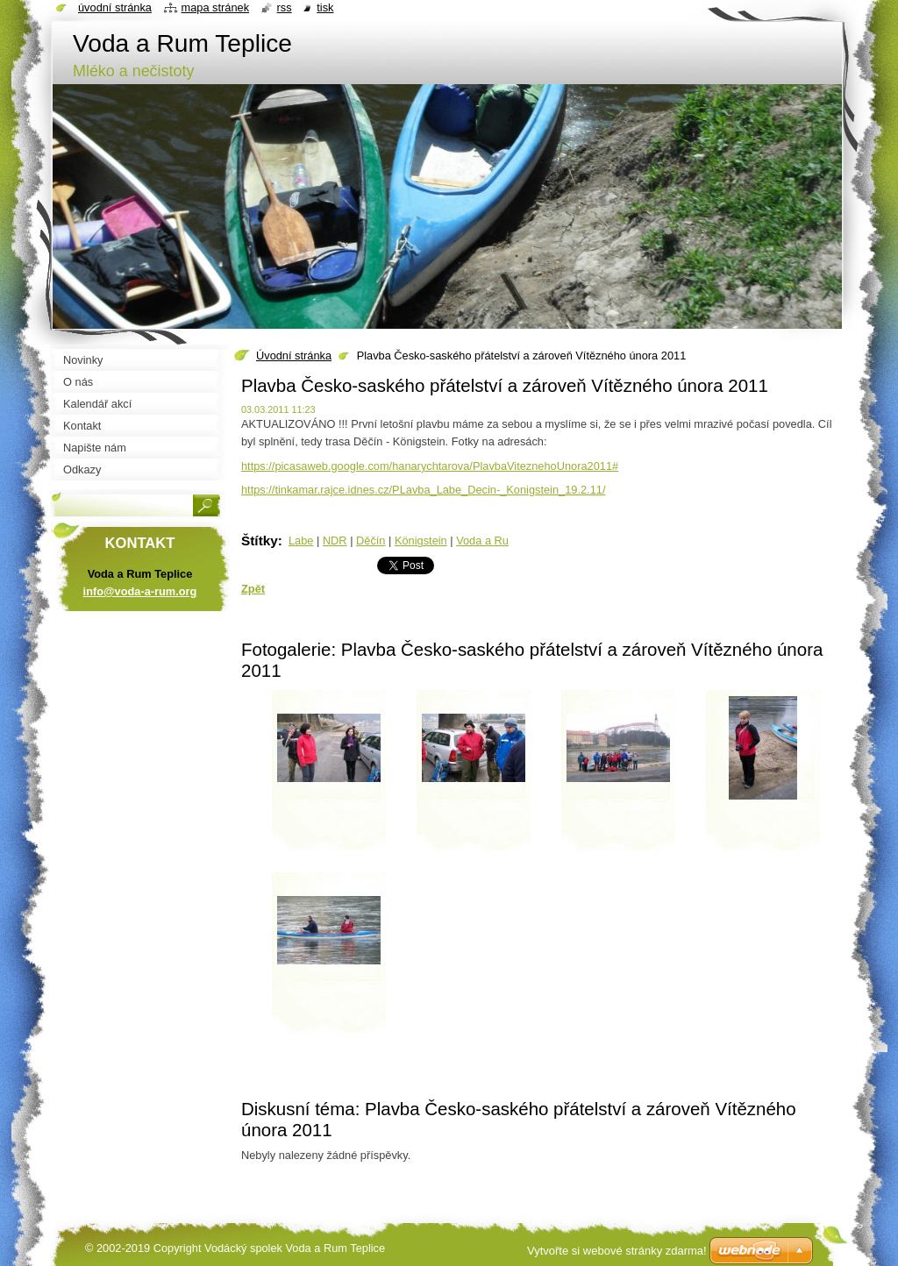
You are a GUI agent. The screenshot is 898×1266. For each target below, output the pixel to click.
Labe (301, 540)
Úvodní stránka (293, 355)
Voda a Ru (482, 540)
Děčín (370, 540)
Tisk (325, 7)
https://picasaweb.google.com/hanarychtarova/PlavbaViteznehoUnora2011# (429, 466)
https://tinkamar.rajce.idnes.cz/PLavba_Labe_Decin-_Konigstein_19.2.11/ (423, 489)
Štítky (259, 540)
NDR (335, 540)
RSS (284, 7)
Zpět (253, 588)
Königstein (421, 540)
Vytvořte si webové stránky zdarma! (617, 1250)
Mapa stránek (216, 7)
